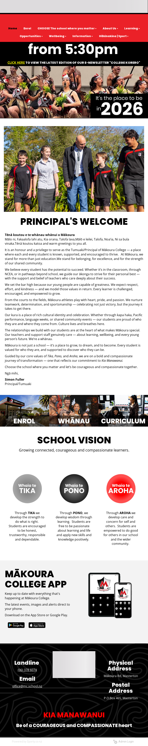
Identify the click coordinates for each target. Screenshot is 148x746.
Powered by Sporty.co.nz (27, 741)
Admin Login (123, 741)
